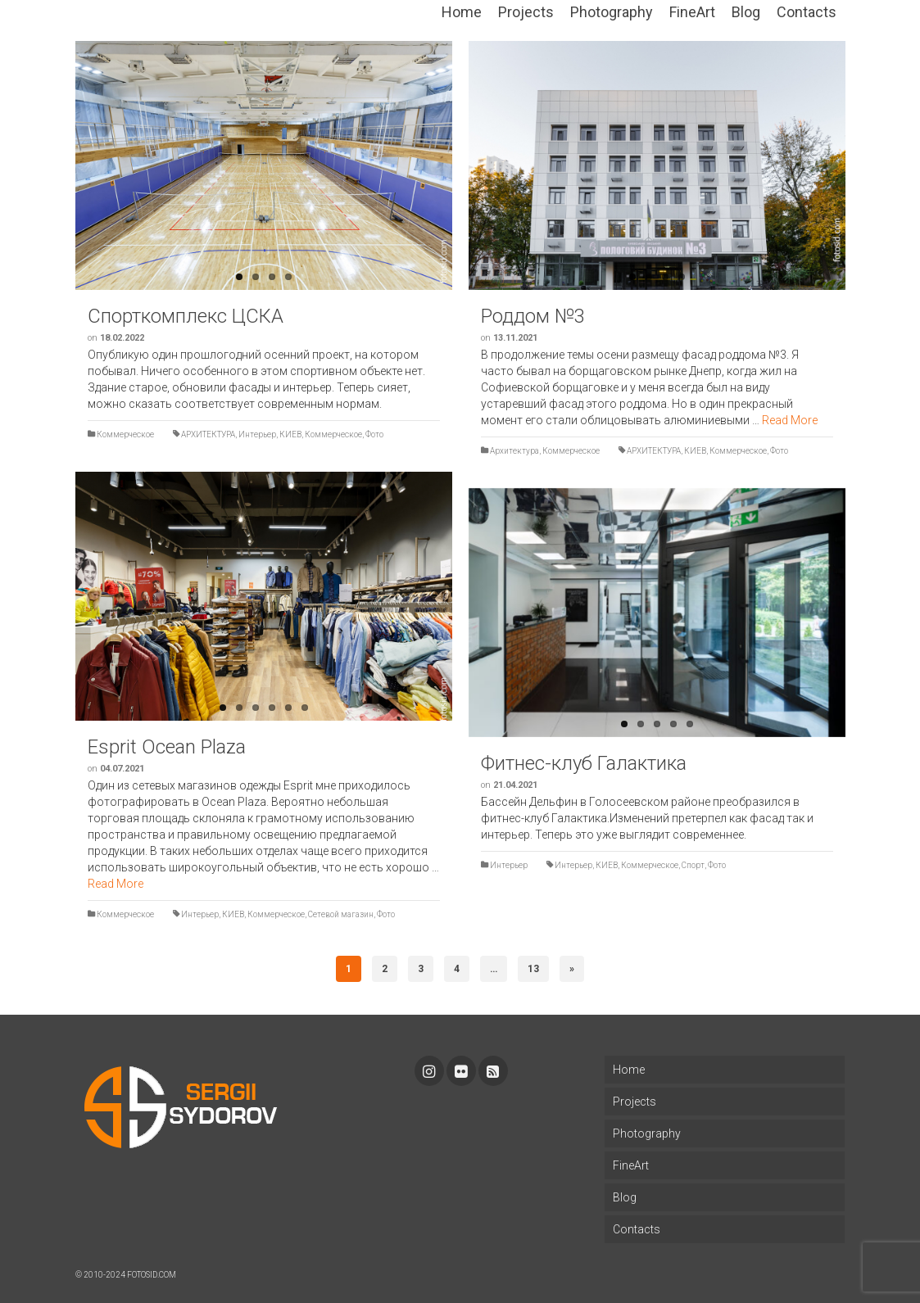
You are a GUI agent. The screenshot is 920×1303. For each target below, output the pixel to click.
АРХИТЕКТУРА (208, 434)
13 (533, 969)
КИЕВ (290, 434)
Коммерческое (125, 434)
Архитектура (514, 450)
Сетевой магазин (341, 914)
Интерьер (257, 434)
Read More (790, 420)
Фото (374, 434)
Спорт (693, 865)
